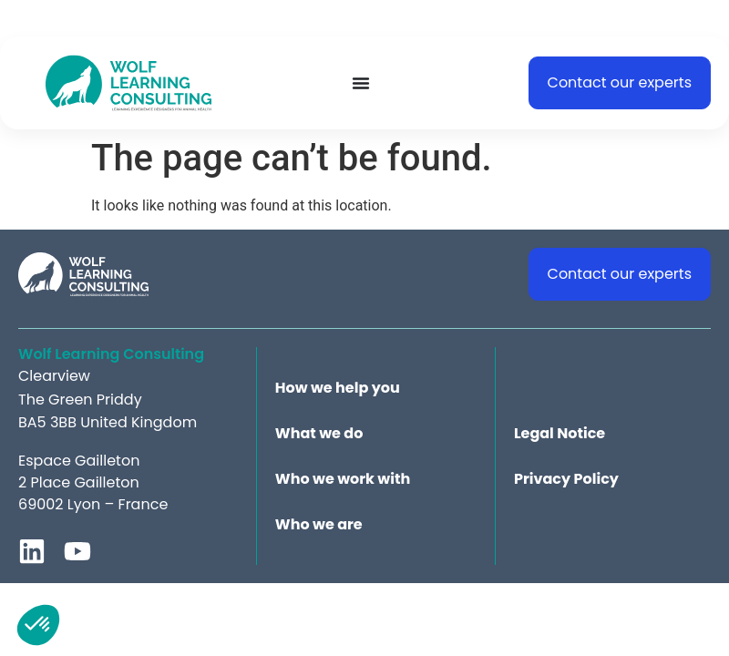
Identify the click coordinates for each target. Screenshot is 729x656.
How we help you (337, 388)
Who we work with (342, 479)
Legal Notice (559, 434)
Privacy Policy (566, 479)
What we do (319, 434)
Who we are (319, 525)
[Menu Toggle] (361, 83)
